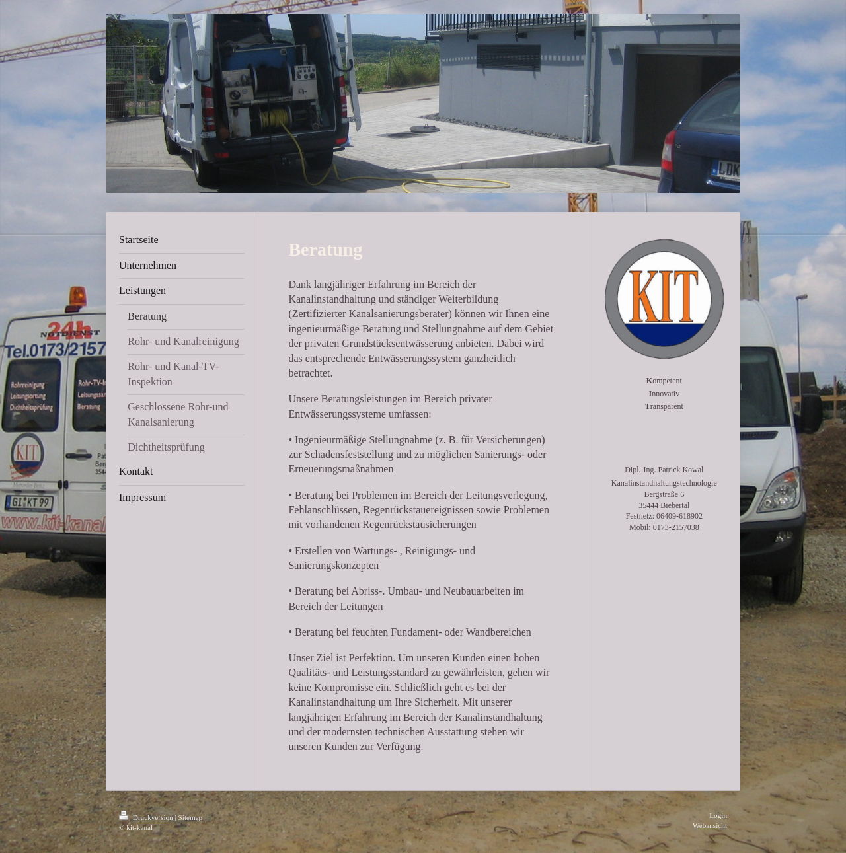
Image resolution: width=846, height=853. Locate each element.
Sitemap (190, 817)
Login (718, 815)
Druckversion (147, 817)
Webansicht (710, 825)
